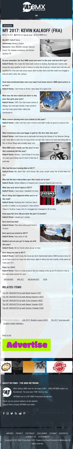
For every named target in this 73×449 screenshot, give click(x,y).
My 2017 (21, 279)
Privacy (19, 433)
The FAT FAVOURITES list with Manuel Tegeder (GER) (22, 304)
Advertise (63, 433)
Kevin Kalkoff (34, 279)
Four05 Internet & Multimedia (57, 440)
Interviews (8, 26)
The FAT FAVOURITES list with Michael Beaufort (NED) (23, 297)
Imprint (9, 433)
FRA (45, 279)
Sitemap (53, 433)
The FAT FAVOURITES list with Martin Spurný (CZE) (21, 293)
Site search (43, 437)
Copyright (30, 433)
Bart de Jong (28, 35)
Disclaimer (42, 433)
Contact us (31, 437)
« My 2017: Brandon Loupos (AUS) (35, 320)
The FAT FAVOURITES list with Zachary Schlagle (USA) (23, 308)
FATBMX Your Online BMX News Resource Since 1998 (36, 6)
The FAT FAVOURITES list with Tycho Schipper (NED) (22, 300)
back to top (6, 335)
